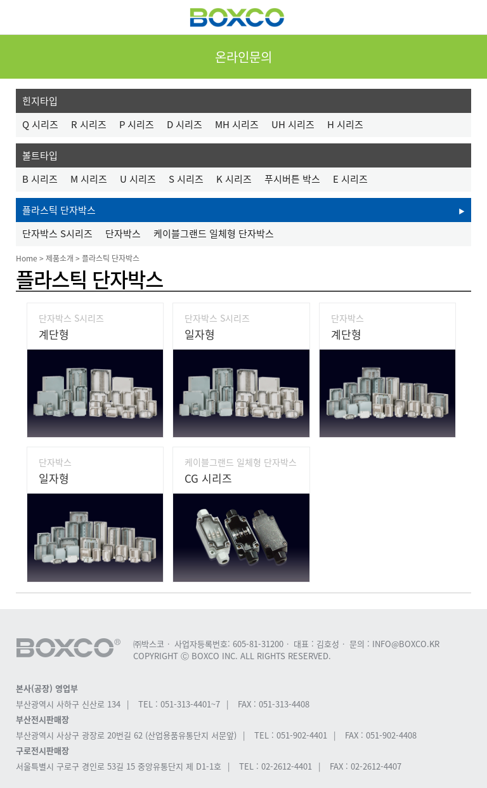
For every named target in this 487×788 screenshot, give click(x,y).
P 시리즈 (136, 124)
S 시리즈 (186, 179)
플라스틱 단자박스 (59, 210)
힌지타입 (40, 101)
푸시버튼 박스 (292, 179)
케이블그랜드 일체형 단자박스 (213, 233)
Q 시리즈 (40, 124)
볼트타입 (40, 155)
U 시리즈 (138, 179)
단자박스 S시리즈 (57, 233)
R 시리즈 (89, 124)
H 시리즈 (345, 124)
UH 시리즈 (293, 124)
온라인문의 (243, 57)
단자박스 (123, 233)
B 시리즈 (40, 179)
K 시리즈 (234, 179)
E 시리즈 (350, 179)
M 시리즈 (88, 179)
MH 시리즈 (237, 124)
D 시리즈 (184, 124)
